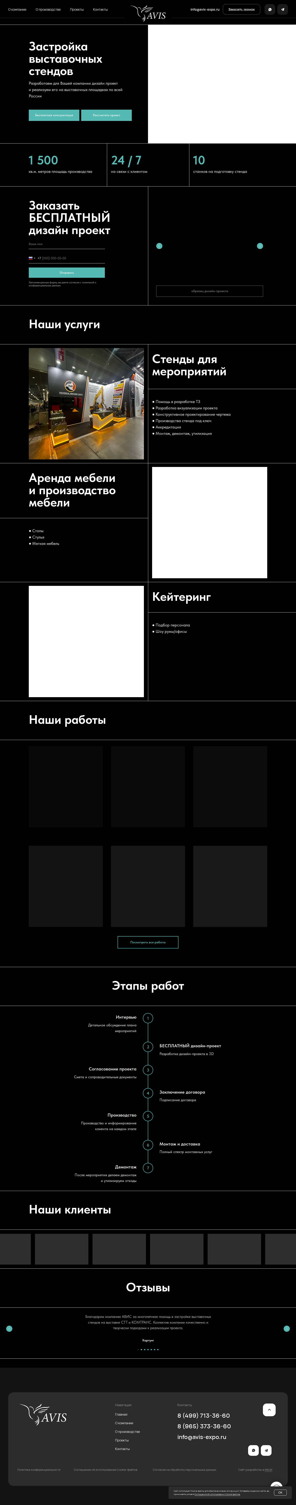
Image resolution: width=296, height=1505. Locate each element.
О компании (17, 9)
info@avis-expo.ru (201, 1437)
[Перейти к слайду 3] (144, 1349)
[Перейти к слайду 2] (141, 1349)
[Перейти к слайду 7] (157, 1349)
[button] (241, 9)
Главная (121, 1414)
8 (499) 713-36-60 (203, 1415)
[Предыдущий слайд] (9, 1329)
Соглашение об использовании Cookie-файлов (105, 1470)
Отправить (67, 272)
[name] (67, 244)
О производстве (48, 9)
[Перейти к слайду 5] (151, 1349)
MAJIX (268, 1470)
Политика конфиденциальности (38, 1470)
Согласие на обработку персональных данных (184, 1470)
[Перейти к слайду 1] (138, 1349)
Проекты (77, 9)
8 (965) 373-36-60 (204, 1426)
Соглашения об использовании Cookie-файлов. (217, 1494)
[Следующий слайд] (287, 1329)
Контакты (100, 9)
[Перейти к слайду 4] (148, 1349)
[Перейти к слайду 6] (154, 1349)
